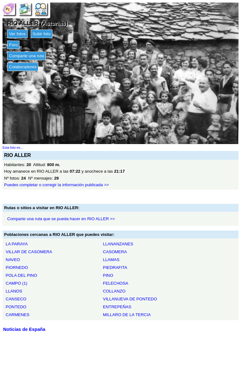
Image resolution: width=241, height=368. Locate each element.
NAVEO (13, 259)
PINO (108, 275)
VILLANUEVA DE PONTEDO (130, 299)
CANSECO (16, 299)
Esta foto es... (13, 147)
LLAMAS (111, 259)
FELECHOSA (115, 283)
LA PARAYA (17, 244)
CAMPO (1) (16, 283)
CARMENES (17, 314)
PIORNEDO (17, 267)
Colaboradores (22, 66)
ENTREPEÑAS (117, 306)
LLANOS (14, 291)
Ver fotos (17, 33)
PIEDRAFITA (115, 267)
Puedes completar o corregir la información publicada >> (56, 184)
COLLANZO (114, 291)
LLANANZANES (118, 244)
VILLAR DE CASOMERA (29, 251)
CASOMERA (115, 251)
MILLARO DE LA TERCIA (127, 314)
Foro (13, 44)
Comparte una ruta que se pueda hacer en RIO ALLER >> (61, 218)
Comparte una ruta (26, 55)
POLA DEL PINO (21, 275)
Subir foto (42, 33)
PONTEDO (16, 306)
